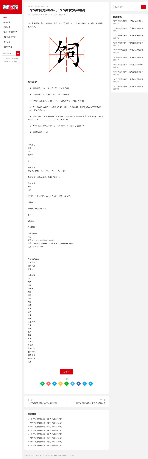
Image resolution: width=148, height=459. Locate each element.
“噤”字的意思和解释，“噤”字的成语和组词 (46, 442)
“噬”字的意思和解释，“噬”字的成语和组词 (46, 445)
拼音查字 (6, 22)
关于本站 (7, 58)
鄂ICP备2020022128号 (59, 455)
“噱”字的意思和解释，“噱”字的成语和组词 (46, 430)
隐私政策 (7, 61)
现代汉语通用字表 (10, 32)
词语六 (11, 7)
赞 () (66, 372)
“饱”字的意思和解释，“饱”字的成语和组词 (43, 403)
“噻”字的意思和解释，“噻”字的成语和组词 (46, 419)
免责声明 (15, 58)
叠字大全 (6, 42)
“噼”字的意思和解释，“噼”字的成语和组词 (46, 434)
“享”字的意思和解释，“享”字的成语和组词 (90, 403)
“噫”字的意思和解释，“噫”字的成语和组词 (46, 438)
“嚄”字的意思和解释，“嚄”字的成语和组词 (46, 423)
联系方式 (15, 61)
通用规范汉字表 (9, 37)
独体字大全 (7, 47)
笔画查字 (6, 27)
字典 (5, 17)
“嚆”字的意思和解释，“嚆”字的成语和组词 (46, 427)
